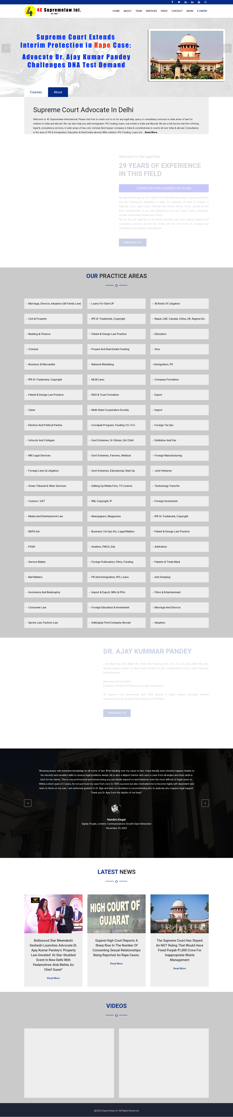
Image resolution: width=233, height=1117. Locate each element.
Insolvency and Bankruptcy (42, 592)
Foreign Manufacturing (166, 455)
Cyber (30, 410)
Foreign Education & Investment (108, 607)
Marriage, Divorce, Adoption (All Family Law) (53, 303)
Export (156, 394)
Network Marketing (101, 364)
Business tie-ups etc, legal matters (111, 531)
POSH (30, 546)
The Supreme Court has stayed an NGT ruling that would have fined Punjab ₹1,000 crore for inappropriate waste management (179, 950)
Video (164, 11)
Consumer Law (35, 607)
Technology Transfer (165, 486)
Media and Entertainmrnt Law (44, 516)
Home (116, 11)
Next (227, 48)
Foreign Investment (164, 501)
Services (151, 11)
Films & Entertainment (166, 592)
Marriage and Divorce (165, 607)
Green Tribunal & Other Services (45, 486)
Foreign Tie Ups (162, 425)
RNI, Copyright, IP (100, 501)
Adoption (158, 622)
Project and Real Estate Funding (108, 349)
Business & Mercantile (40, 364)
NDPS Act (32, 531)
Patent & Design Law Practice (44, 394)
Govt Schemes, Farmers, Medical (109, 455)
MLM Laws (96, 379)
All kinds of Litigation (165, 303)
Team (138, 11)
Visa (155, 349)
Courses (36, 92)
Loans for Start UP (101, 303)
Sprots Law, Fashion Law (41, 622)
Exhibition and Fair (163, 440)
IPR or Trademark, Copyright (43, 379)
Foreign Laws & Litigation (42, 470)
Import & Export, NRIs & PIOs (106, 592)
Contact (177, 11)
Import (156, 410)
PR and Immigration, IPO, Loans (108, 577)
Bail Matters (34, 577)
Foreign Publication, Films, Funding (110, 562)
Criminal (31, 349)
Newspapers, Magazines (104, 516)
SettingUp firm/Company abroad (109, 622)
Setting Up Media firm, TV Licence (110, 486)
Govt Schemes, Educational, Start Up (111, 470)
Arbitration (159, 546)
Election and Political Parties (43, 425)
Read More (151, 132)
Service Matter (35, 562)
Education (158, 334)
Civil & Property (36, 319)
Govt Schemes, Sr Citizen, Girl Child (110, 440)
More (190, 11)
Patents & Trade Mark (165, 562)
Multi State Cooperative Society (108, 410)
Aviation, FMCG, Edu (101, 546)
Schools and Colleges (40, 440)
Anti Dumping (160, 577)
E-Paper (202, 11)
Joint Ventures (161, 470)
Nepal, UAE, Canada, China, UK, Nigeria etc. (178, 319)
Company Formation (165, 379)
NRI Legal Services (38, 455)
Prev (6, 48)
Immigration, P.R (162, 364)
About (127, 11)
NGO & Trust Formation (103, 394)
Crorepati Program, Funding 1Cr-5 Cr (111, 425)
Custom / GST (35, 501)
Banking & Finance (37, 334)
